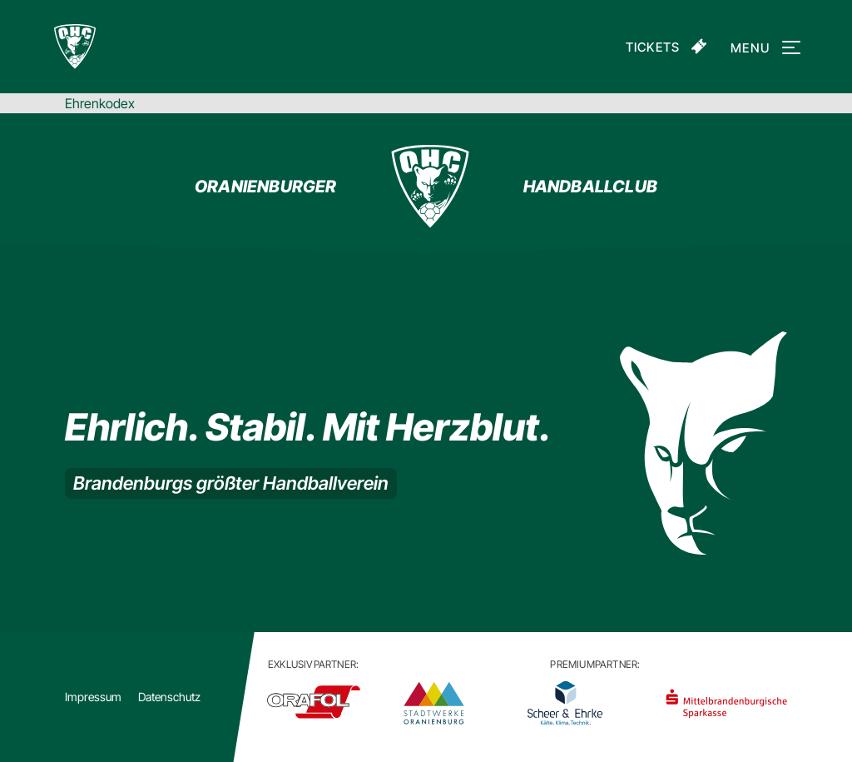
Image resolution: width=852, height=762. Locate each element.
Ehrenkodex (100, 103)
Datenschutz (169, 697)
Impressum (93, 697)
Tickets (653, 47)
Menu (763, 48)
